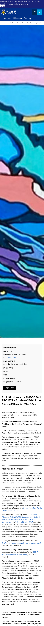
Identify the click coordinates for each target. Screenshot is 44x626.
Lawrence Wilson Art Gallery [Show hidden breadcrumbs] (3, 23)
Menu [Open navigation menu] (34, 12)
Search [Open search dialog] (39, 12)
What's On (11, 23)
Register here (10, 388)
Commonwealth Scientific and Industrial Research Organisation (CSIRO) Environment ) (21, 519)
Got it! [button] (2, 6)
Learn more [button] (25, 4)
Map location (10, 357)
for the (39, 508)
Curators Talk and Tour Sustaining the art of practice (29, 23)
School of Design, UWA (24, 522)
